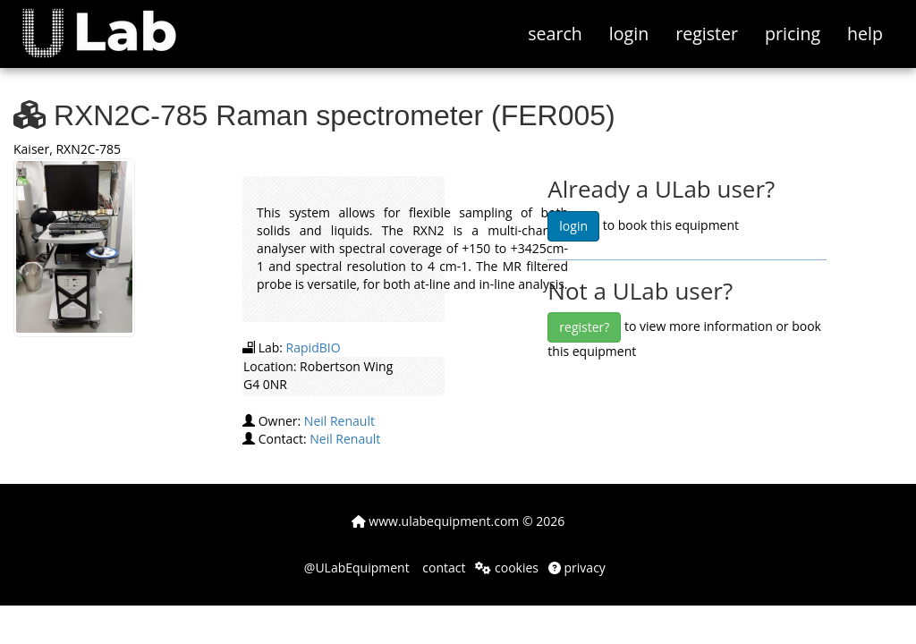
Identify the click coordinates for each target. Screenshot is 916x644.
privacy (577, 567)
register (706, 33)
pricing (792, 33)
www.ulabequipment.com (436, 521)
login (629, 33)
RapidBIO (313, 347)
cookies (507, 567)
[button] (112, 22)
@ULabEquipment (357, 567)
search (555, 33)
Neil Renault (339, 420)
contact (443, 567)
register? (584, 326)
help (865, 33)
